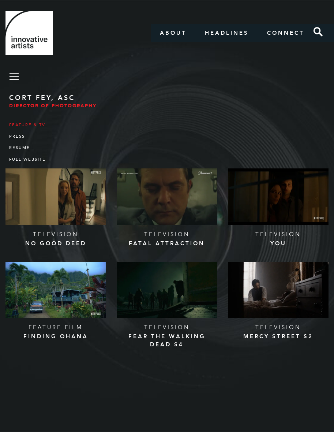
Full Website (27, 159)
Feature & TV (27, 125)
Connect (285, 33)
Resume (19, 147)
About (173, 33)
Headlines (227, 33)
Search (318, 32)
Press (17, 136)
